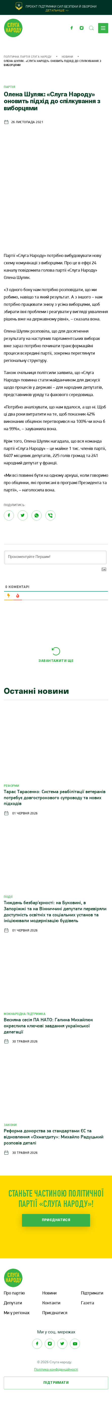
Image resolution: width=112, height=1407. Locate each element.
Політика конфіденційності (56, 1369)
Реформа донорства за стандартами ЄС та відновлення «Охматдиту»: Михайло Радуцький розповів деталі (53, 1137)
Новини (67, 57)
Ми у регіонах (17, 1313)
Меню (103, 28)
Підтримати (92, 1293)
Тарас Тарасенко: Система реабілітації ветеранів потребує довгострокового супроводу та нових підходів (54, 798)
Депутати (13, 1303)
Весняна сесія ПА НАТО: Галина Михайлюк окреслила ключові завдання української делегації (48, 1026)
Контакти (51, 1303)
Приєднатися (56, 1220)
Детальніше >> (57, 10)
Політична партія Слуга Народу (28, 57)
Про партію (14, 1293)
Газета (87, 1303)
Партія (9, 87)
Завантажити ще (55, 661)
